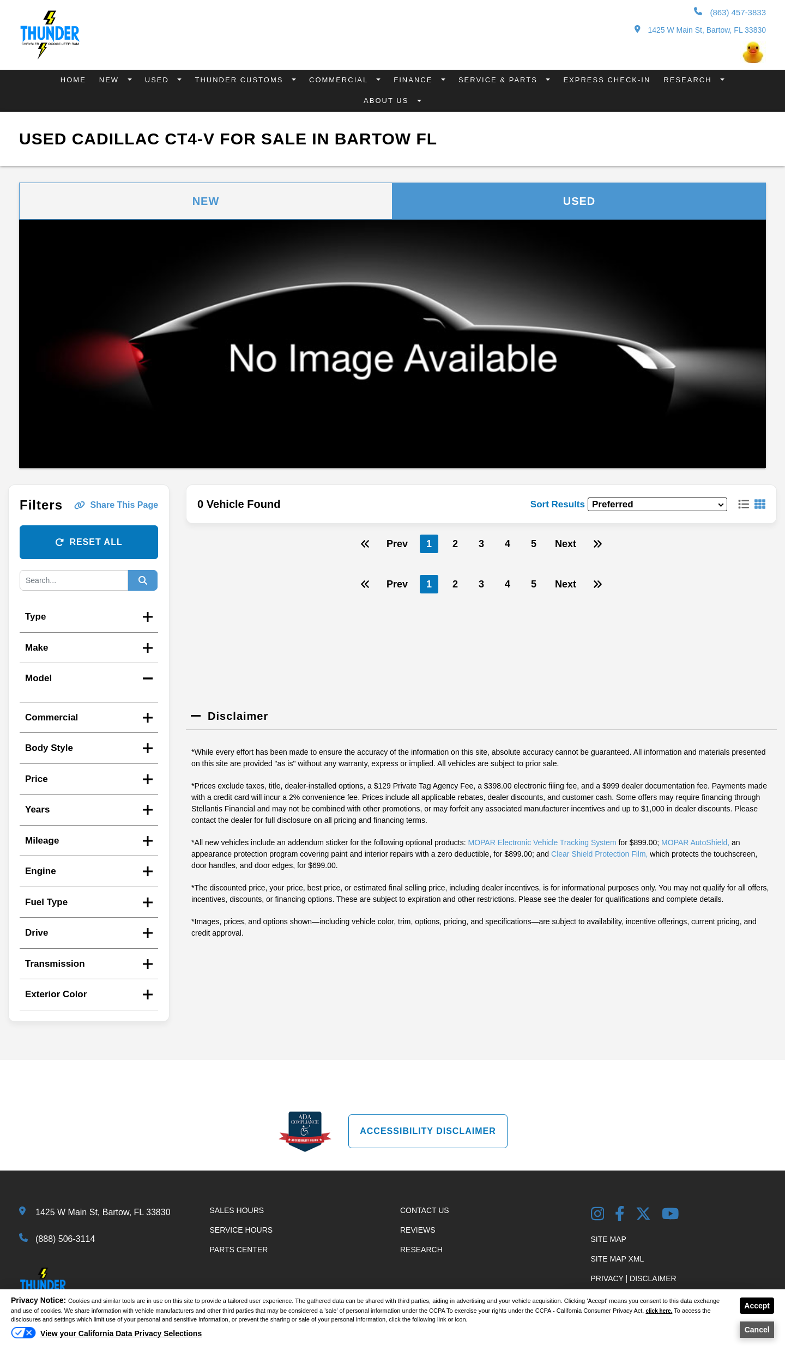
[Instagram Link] (598, 1215)
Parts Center (239, 1249)
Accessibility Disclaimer (428, 1131)
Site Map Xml (617, 1258)
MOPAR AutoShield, (695, 842)
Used (158, 80)
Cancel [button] (757, 1329)
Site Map (608, 1239)
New (110, 80)
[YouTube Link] (670, 1215)
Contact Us (424, 1210)
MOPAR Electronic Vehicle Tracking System (542, 842)
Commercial (340, 80)
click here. (660, 1310)
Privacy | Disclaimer (634, 1278)
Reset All (88, 542)
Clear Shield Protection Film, (599, 854)
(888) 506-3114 (65, 1239)
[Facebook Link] (620, 1215)
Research (689, 80)
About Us (388, 100)
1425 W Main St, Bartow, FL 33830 (700, 29)
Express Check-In (606, 80)
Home (73, 80)
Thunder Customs (240, 80)
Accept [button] (757, 1305)
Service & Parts (499, 80)
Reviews (418, 1230)
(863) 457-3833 (730, 12)
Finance (415, 80)
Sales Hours (237, 1210)
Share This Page (116, 505)
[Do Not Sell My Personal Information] (106, 1336)
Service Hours (241, 1230)
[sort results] (657, 504)
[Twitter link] (643, 1215)
